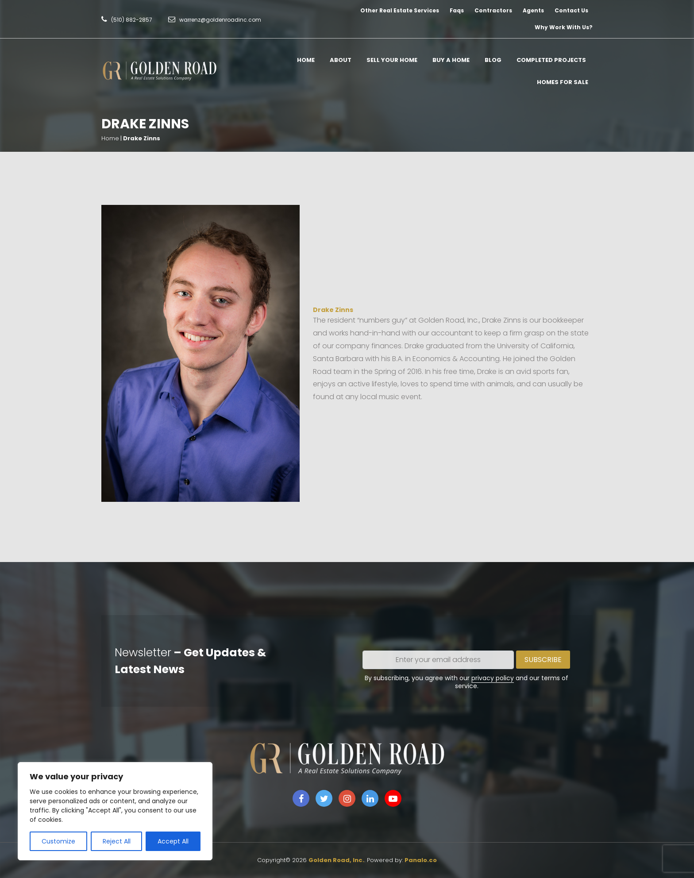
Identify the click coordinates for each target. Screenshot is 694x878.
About (340, 60)
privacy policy (492, 678)
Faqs (457, 10)
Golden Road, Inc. (336, 860)
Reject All (117, 841)
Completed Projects (551, 60)
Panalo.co (421, 860)
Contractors (493, 10)
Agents (533, 10)
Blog (493, 60)
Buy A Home (451, 60)
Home (306, 60)
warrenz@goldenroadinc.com (220, 19)
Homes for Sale (562, 82)
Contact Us (571, 10)
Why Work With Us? (564, 27)
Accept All (173, 841)
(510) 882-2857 (131, 19)
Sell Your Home (391, 60)
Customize (58, 841)
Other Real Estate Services (399, 10)
